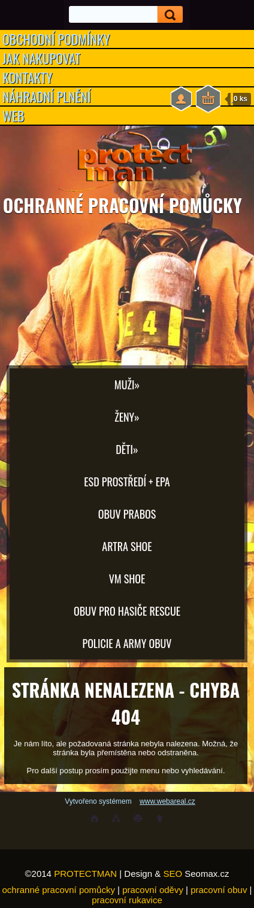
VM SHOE (127, 578)
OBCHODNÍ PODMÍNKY (56, 39)
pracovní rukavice (127, 900)
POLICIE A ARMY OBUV (127, 643)
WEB (13, 116)
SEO (172, 873)
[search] (166, 14)
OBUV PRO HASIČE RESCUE (127, 611)
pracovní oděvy (152, 890)
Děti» (127, 449)
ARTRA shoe (127, 546)
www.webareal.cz (167, 801)
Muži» (127, 384)
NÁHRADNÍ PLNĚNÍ (46, 96)
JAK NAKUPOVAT (41, 58)
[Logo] (127, 162)
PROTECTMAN (85, 873)
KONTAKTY (27, 77)
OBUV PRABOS (127, 514)
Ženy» (127, 417)
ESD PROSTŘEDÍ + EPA (127, 481)
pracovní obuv (218, 890)
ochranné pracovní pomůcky (58, 890)
